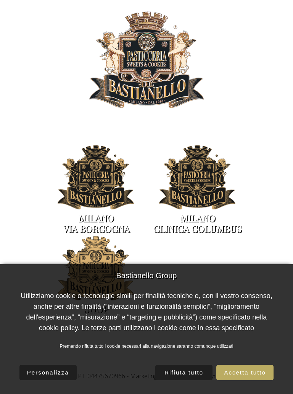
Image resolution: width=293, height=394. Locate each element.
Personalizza (48, 372)
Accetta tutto (245, 372)
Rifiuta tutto (183, 372)
